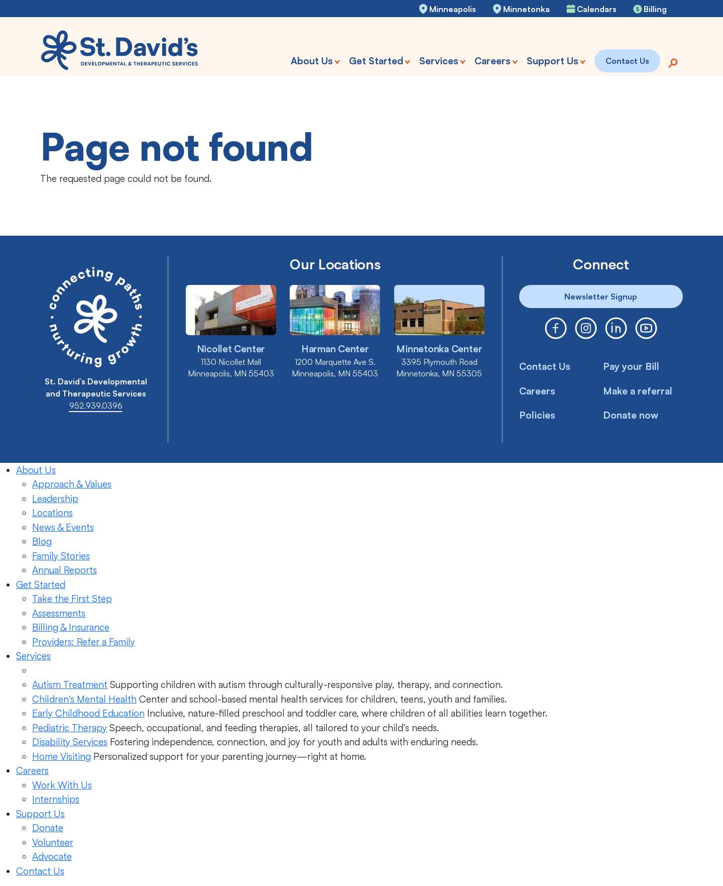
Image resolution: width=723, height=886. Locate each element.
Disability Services (69, 742)
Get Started (40, 584)
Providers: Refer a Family (83, 642)
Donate (47, 828)
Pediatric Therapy (69, 728)
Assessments (58, 613)
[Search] (673, 62)
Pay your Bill (631, 366)
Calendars (597, 9)
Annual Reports (64, 570)
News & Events (63, 527)
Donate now (630, 415)
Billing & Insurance (70, 627)
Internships (55, 799)
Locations (52, 513)
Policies (537, 415)
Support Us (40, 814)
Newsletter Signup (600, 296)
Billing (655, 9)
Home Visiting (61, 756)
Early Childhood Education (88, 713)
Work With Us (62, 785)
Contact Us (544, 366)
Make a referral (637, 391)
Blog (42, 541)
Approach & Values (71, 484)
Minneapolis (452, 9)
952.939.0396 (96, 406)
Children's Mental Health (84, 699)
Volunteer (52, 842)
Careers (537, 391)
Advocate (52, 856)
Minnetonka (526, 9)
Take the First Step (72, 599)
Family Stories (61, 556)
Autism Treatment (69, 684)
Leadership (55, 499)
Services (33, 656)
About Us (36, 470)
